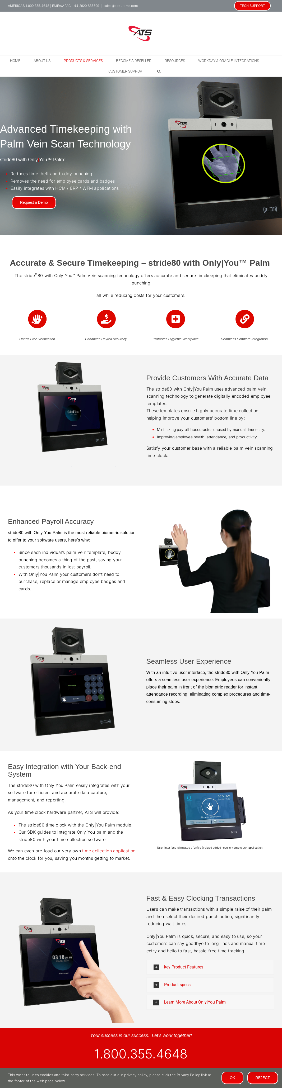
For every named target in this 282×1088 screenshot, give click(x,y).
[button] (159, 71)
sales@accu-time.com (121, 6)
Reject (263, 1078)
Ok (232, 1078)
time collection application (108, 850)
